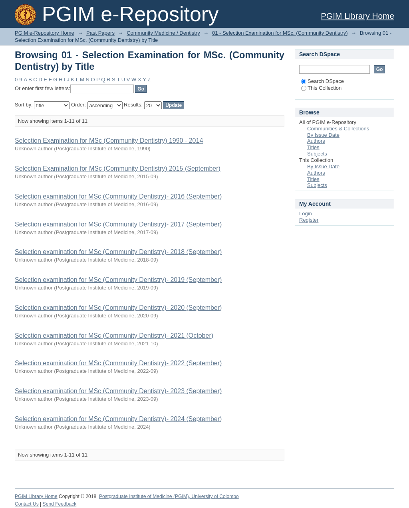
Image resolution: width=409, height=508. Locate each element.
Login (305, 214)
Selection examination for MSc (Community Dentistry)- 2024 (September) (118, 418)
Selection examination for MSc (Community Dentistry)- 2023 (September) (118, 391)
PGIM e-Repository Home (44, 33)
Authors (316, 141)
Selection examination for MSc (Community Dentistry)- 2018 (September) (118, 251)
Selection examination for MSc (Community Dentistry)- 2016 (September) (118, 196)
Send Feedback (60, 504)
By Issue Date (323, 135)
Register (308, 220)
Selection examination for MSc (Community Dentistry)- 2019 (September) (118, 279)
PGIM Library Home (357, 15)
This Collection (321, 88)
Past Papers (100, 33)
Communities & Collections (338, 129)
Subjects (317, 154)
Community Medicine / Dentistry (163, 33)
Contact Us (27, 504)
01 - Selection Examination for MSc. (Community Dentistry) (280, 33)
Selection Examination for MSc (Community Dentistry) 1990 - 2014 (109, 140)
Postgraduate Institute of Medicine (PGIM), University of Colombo (169, 496)
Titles (313, 147)
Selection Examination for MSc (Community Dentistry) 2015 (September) (117, 168)
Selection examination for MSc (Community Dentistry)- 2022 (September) (118, 363)
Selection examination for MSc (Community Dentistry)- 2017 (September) (118, 224)
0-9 (18, 80)
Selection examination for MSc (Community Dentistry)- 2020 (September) (118, 307)
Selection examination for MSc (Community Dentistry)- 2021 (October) (114, 335)
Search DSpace (322, 81)
